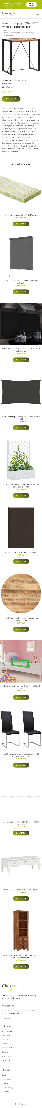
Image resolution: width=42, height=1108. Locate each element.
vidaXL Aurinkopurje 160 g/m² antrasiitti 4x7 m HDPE (21, 417)
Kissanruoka (6, 1044)
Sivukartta (6, 1092)
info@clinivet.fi (7, 1018)
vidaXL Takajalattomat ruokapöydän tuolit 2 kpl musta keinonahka (21, 755)
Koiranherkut (7, 1048)
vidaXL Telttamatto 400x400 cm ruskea (21, 552)
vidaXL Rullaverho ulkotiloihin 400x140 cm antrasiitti (21, 282)
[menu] (37, 14)
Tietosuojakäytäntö (9, 1087)
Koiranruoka (6, 1056)
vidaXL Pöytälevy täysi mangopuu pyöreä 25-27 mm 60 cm (21, 619)
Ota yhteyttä (6, 1079)
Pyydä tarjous (31, 4)
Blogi (4, 1075)
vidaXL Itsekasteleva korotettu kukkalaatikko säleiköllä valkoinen (21, 485)
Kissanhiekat (7, 1035)
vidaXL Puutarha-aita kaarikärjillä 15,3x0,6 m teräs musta (21, 823)
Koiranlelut (6, 1052)
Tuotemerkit (16, 80)
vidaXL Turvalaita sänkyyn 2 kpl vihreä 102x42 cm (21, 687)
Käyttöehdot (7, 1083)
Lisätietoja (11, 99)
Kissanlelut (6, 1039)
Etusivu (4, 30)
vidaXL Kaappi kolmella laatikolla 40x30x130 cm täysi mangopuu (21, 956)
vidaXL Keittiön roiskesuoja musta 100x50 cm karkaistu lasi (21, 349)
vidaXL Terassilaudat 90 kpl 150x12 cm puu (21, 215)
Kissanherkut (7, 1031)
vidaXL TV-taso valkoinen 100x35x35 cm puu (21, 890)
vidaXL (24, 80)
